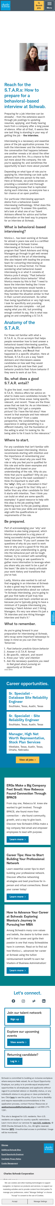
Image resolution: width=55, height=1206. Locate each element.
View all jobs (26, 759)
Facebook (13, 1001)
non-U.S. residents (41, 1122)
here (12, 1097)
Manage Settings (40, 1201)
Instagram (23, 1001)
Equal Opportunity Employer (12, 1154)
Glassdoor (34, 1001)
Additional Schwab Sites (11, 1150)
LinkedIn (43, 1001)
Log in (13, 1061)
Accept (14, 1201)
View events (17, 1042)
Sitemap (4, 1145)
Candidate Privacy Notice (11, 1159)
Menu (49, 5)
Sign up (14, 1019)
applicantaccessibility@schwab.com (17, 1107)
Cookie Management (9, 1163)
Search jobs (39, 5)
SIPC (12, 1129)
